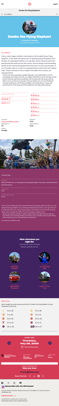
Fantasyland (5, 121)
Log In (55, 4)
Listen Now (9, 396)
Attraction (26, 40)
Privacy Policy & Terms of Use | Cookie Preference (14, 400)
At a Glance (8, 14)
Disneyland (34, 40)
